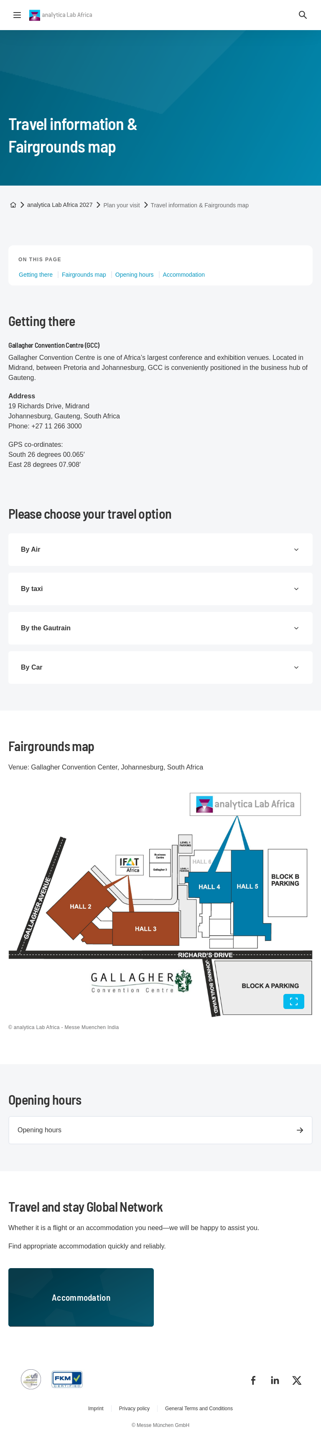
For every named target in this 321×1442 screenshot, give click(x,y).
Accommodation (184, 274)
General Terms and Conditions (199, 1408)
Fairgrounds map (84, 274)
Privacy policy (134, 1408)
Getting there (36, 274)
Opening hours (134, 274)
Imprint (96, 1408)
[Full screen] (293, 1001)
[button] (303, 15)
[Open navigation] (17, 15)
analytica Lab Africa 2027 (59, 204)
